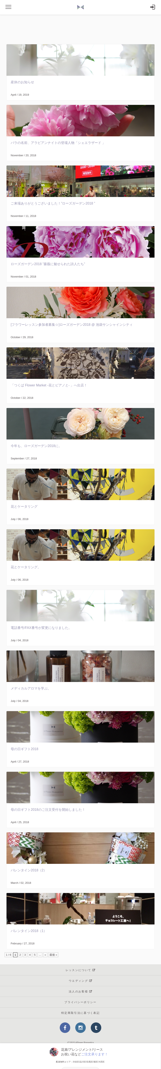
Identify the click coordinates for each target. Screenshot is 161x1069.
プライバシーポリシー (80, 1002)
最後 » (53, 954)
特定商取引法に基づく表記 (80, 1012)
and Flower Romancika (80, 7)
